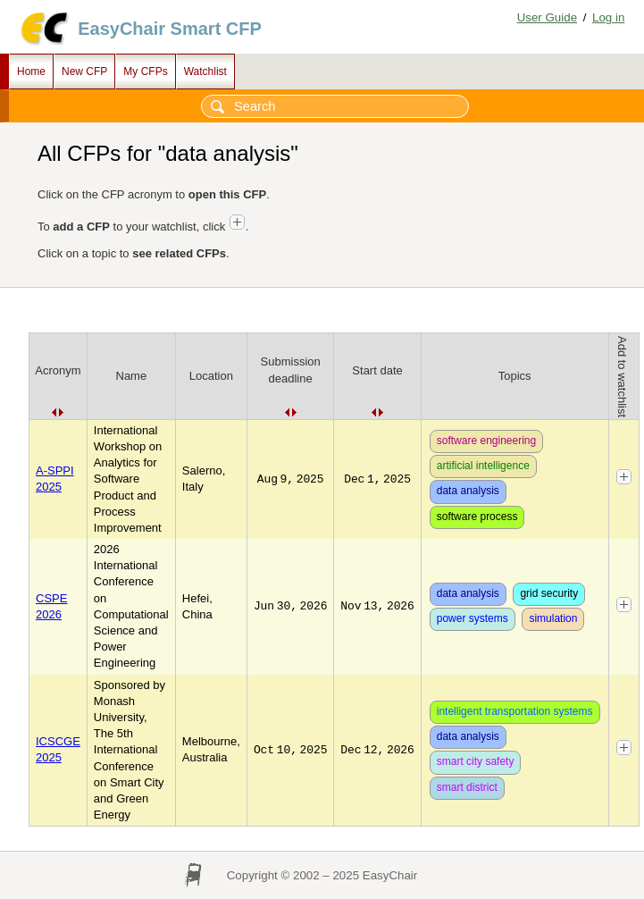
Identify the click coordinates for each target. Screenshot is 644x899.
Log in (608, 17)
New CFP (84, 71)
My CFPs (145, 71)
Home (31, 71)
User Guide (547, 17)
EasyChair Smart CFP (170, 28)
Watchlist (205, 71)
